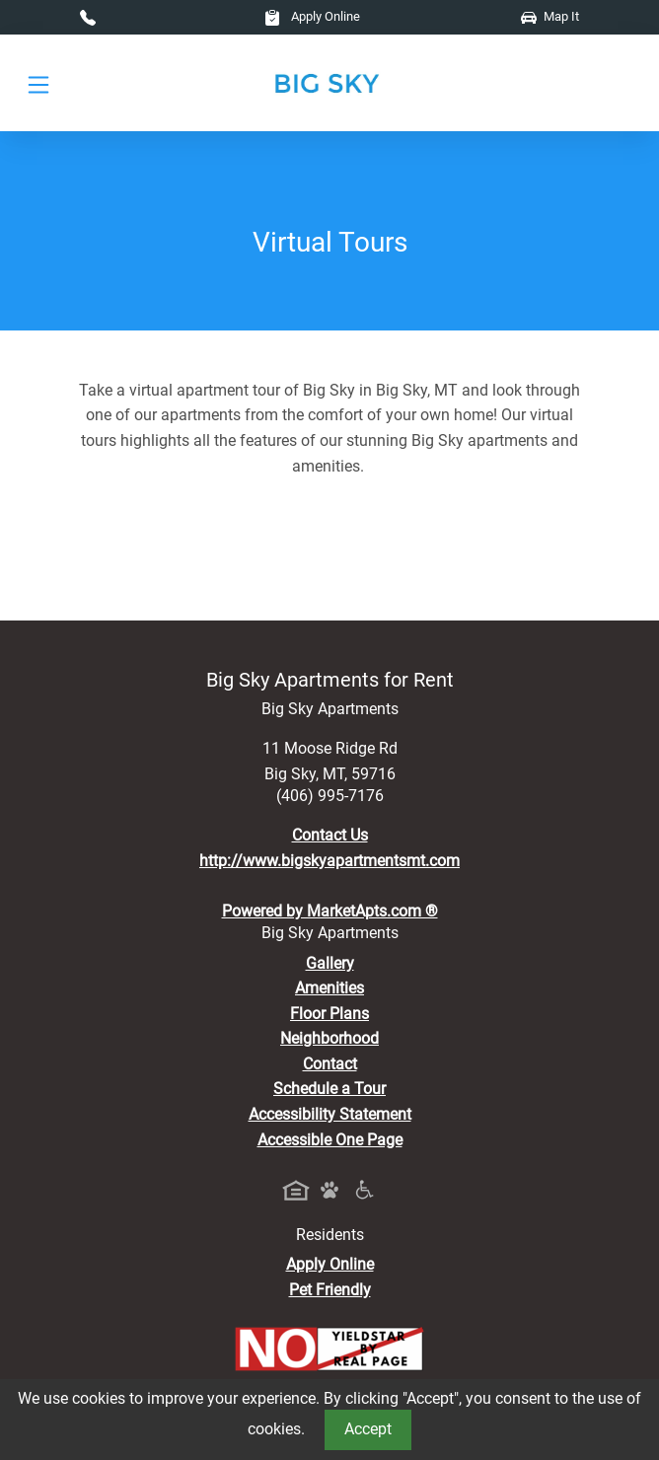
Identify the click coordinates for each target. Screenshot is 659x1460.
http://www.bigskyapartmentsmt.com (329, 860)
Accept (368, 1429)
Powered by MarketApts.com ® (330, 911)
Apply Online (312, 16)
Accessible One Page (330, 1140)
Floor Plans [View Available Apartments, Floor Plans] (329, 1013)
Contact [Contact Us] (330, 1064)
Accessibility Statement (330, 1114)
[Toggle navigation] (38, 83)
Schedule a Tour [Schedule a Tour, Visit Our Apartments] (329, 1088)
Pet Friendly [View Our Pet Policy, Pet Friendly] (330, 1289)
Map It (550, 16)
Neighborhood (329, 1038)
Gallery (330, 963)
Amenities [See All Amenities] (329, 988)
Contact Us (330, 835)
